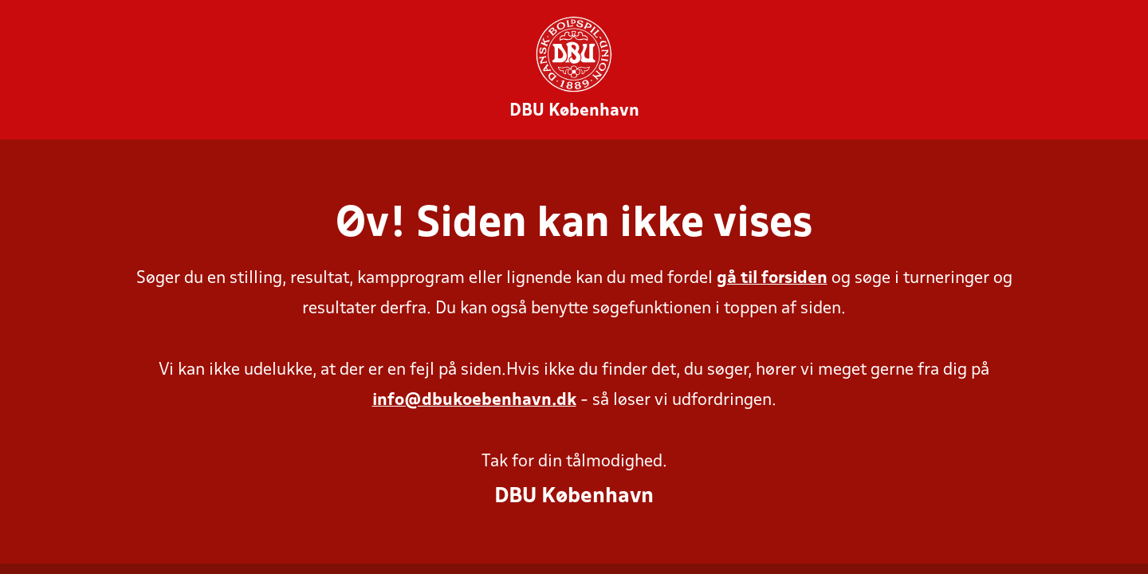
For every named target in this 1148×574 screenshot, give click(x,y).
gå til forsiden (772, 278)
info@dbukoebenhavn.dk (474, 400)
